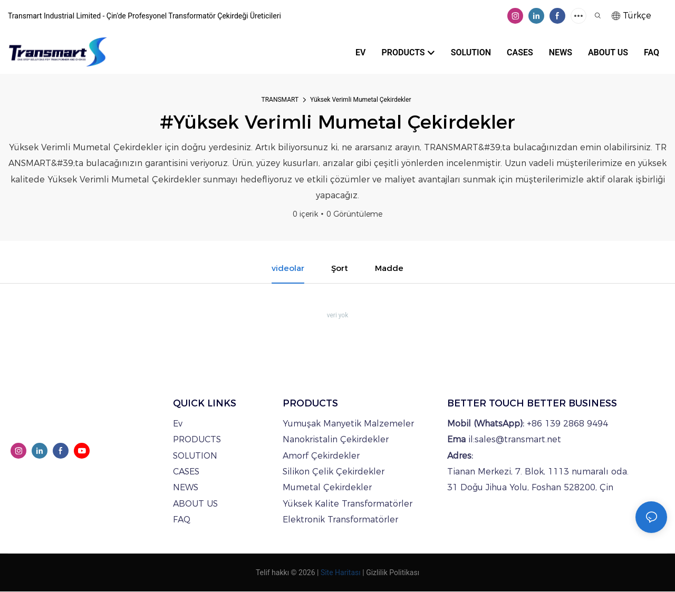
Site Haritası (341, 573)
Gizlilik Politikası (392, 573)
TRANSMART (280, 99)
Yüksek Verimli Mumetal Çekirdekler (360, 99)
